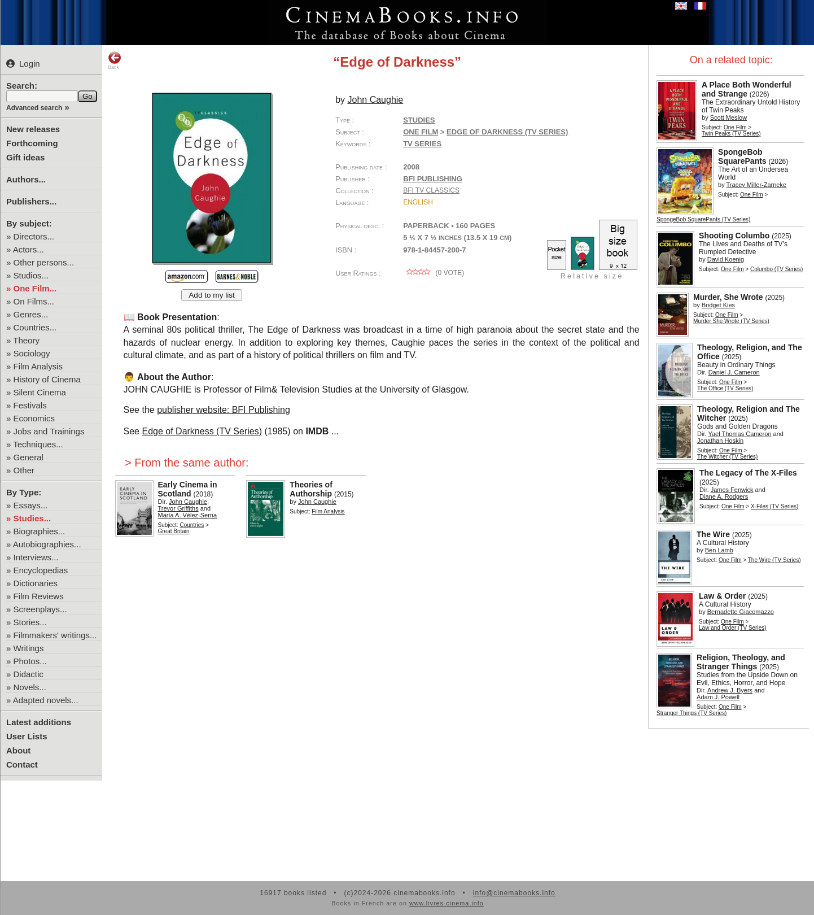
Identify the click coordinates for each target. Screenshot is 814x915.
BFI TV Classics (431, 190)
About (18, 750)
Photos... (30, 661)
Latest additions (38, 722)
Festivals (30, 405)
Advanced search (34, 108)
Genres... (31, 314)
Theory (26, 340)
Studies (419, 120)
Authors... (26, 179)
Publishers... (31, 201)
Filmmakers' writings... (55, 635)
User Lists (26, 736)
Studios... (31, 275)
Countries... (35, 327)
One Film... (35, 288)
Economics (34, 418)
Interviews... (36, 557)
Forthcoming (32, 143)
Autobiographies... (47, 544)
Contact (22, 764)
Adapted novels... (45, 700)
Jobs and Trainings (49, 431)
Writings (29, 648)
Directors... (34, 236)
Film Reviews (39, 596)
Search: (21, 85)
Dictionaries (36, 583)
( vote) (433, 273)
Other (24, 470)
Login (23, 63)
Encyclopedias (41, 570)
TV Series (422, 144)
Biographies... (39, 531)
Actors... (28, 249)
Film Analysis (38, 366)
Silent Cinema (40, 392)
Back (114, 60)
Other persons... (44, 262)
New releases (33, 129)
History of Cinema (47, 379)
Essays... (31, 505)
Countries (192, 525)
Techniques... (38, 444)
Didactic (28, 674)
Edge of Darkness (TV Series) (202, 431)
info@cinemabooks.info (514, 893)
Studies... (32, 518)
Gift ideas (25, 157)
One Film (735, 127)
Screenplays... (40, 609)
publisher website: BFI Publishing (223, 410)
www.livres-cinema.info (446, 903)
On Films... (34, 301)
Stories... (30, 622)
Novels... (30, 687)
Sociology (32, 353)
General (28, 457)
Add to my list (212, 295)
